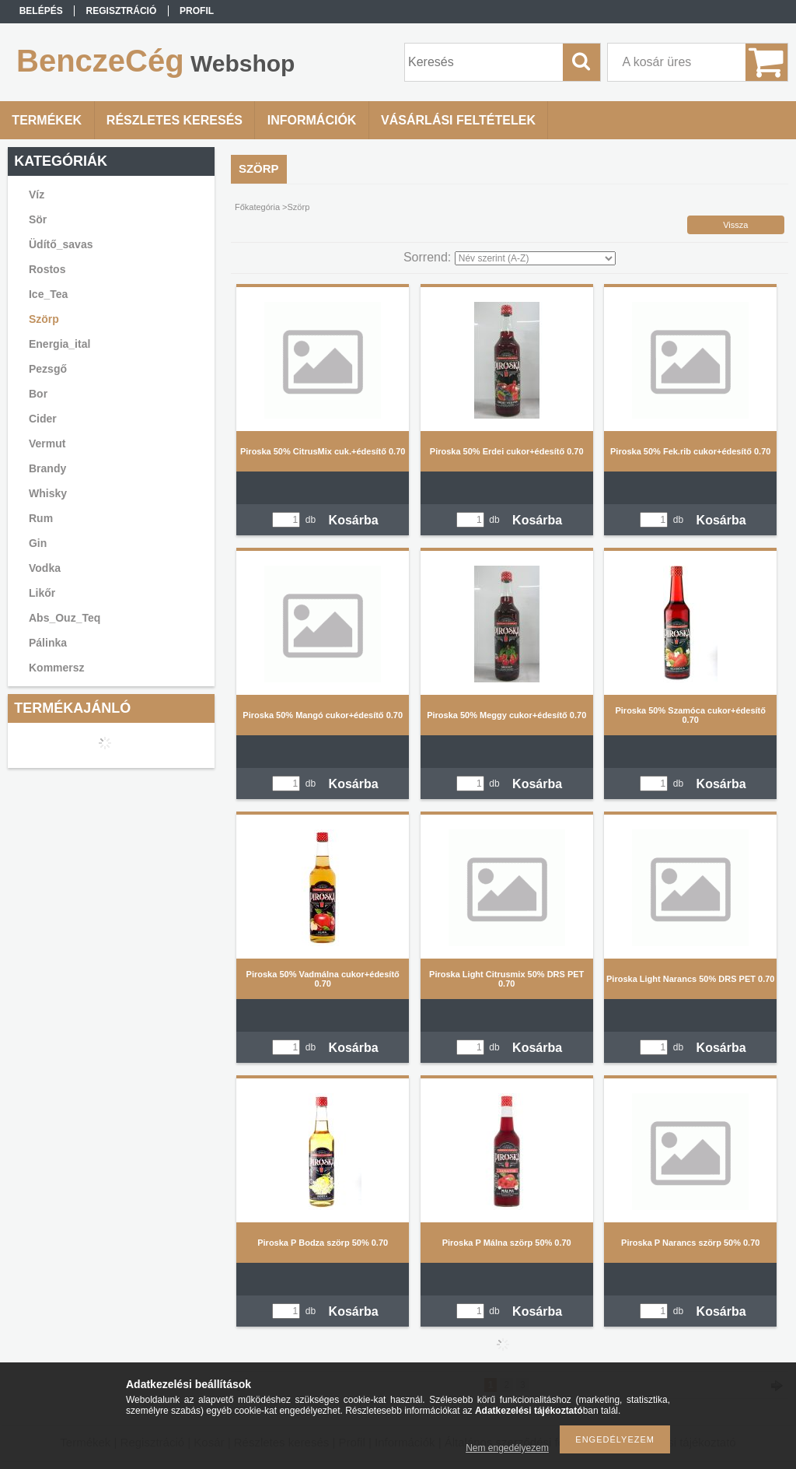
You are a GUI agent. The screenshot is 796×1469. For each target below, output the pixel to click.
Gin (38, 543)
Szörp (44, 319)
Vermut (47, 443)
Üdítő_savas (61, 244)
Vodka (45, 568)
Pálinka (48, 642)
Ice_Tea (48, 294)
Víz (36, 194)
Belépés (41, 10)
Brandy (47, 468)
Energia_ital (59, 344)
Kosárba (354, 520)
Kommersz (57, 667)
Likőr (42, 593)
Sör (38, 219)
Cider (43, 418)
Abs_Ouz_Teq (64, 618)
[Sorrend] (535, 258)
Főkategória (257, 207)
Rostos (47, 269)
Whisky (48, 493)
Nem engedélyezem (507, 1448)
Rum (41, 518)
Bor (38, 393)
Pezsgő (48, 369)
